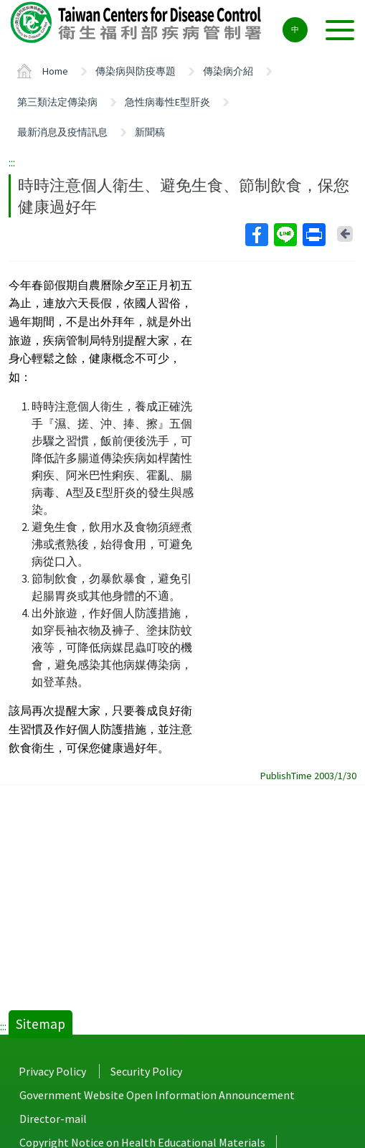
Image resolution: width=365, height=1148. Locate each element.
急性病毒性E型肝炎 (167, 101)
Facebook (256, 234)
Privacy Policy (52, 1071)
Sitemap (40, 1023)
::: (12, 162)
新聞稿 (150, 132)
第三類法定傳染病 (57, 101)
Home (55, 71)
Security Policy (146, 1071)
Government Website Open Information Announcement (157, 1095)
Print (313, 234)
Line (284, 234)
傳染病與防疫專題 (135, 71)
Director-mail (53, 1118)
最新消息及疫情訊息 (62, 132)
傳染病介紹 (228, 71)
